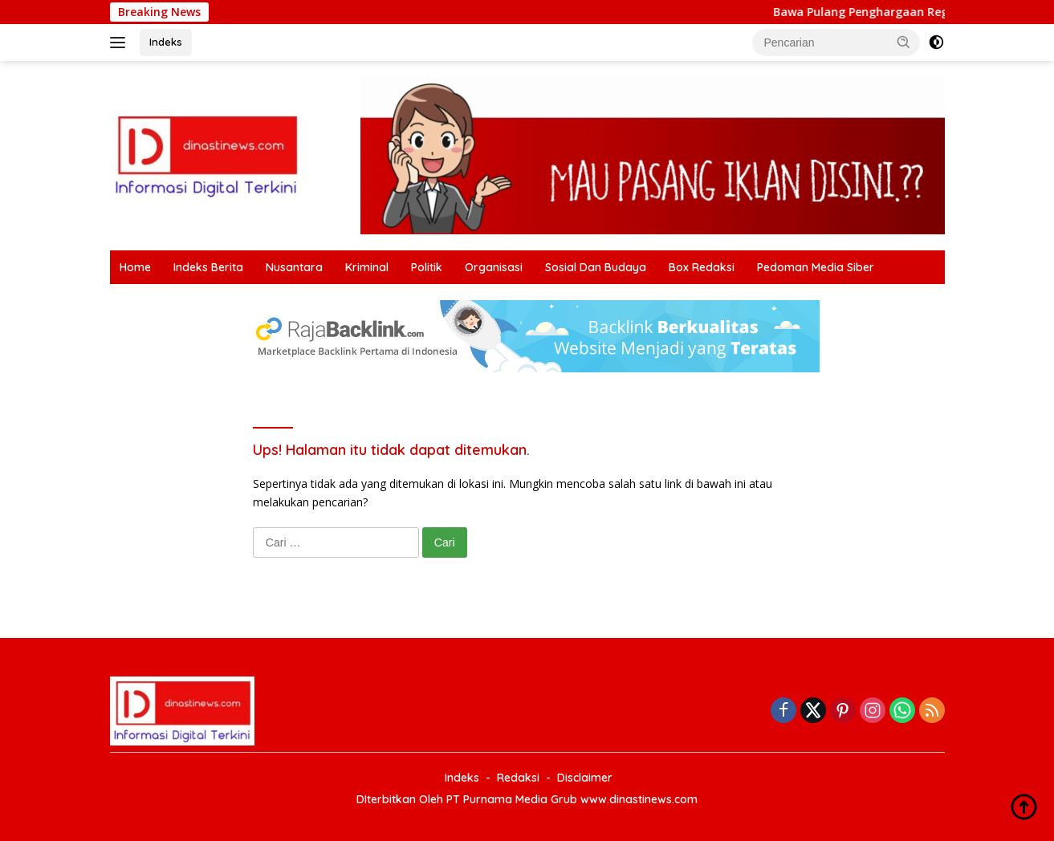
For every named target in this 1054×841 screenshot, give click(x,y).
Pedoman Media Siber (815, 267)
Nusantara (294, 267)
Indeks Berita (208, 267)
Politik (426, 267)
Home (135, 267)
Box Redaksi (702, 267)
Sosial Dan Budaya (595, 267)
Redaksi (518, 777)
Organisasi (494, 267)
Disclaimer (584, 777)
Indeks (165, 41)
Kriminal (367, 267)
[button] (904, 42)
